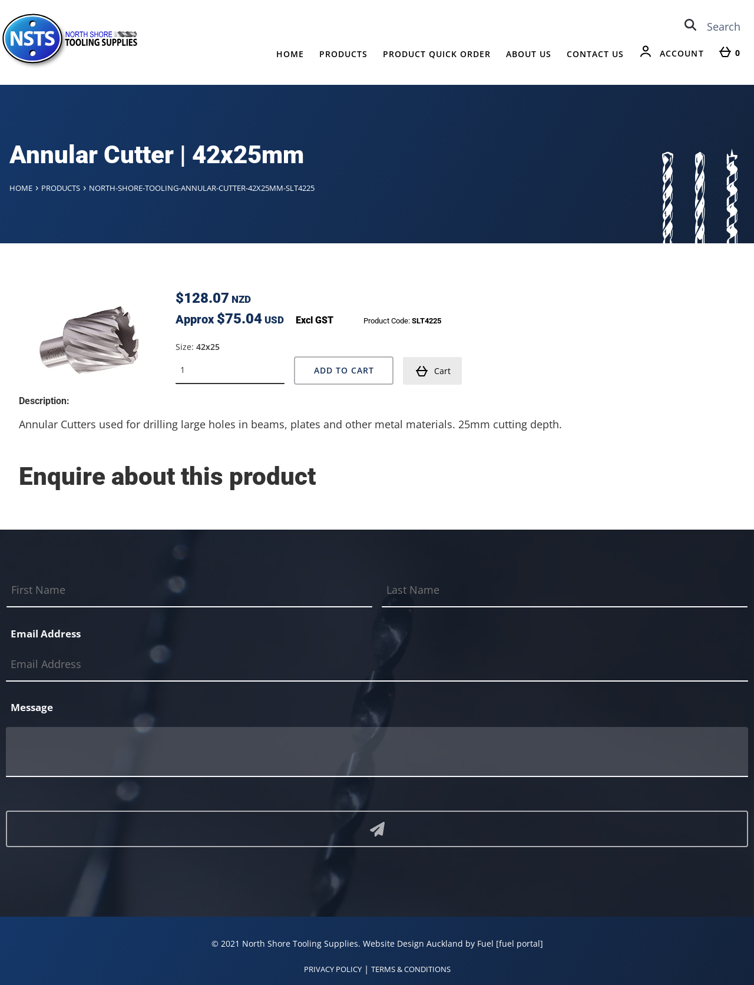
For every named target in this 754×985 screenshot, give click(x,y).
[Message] (377, 752)
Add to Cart (344, 370)
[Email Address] (377, 665)
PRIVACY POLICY (333, 969)
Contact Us (595, 54)
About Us (528, 54)
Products (343, 54)
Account (682, 53)
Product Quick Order (437, 54)
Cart (433, 371)
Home (290, 54)
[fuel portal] (519, 943)
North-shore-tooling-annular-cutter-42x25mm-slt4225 (202, 188)
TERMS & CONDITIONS (411, 969)
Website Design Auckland (413, 943)
